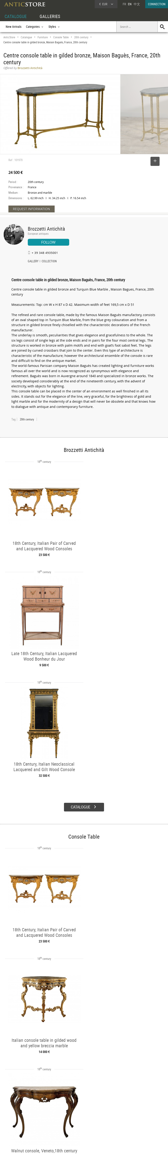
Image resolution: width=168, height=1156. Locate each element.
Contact (125, 1119)
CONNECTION (156, 4)
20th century (81, 37)
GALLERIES (50, 16)
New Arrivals (13, 26)
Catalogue (26, 37)
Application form (17, 1128)
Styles (41, 1118)
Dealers (76, 1113)
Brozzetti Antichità (46, 228)
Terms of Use (61, 1148)
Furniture (43, 37)
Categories (44, 1113)
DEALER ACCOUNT (15, 1107)
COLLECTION (49, 261)
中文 (137, 4)
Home (124, 1115)
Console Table (61, 37)
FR (124, 4)
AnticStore (9, 37)
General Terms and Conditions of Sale (93, 1148)
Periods (42, 1123)
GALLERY (33, 261)
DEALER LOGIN (17, 1118)
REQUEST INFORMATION (31, 209)
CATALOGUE (16, 16)
